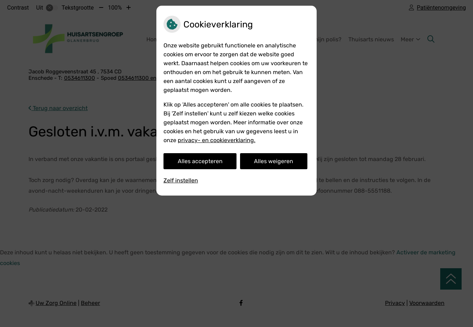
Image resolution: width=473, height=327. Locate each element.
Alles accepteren (200, 161)
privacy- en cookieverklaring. (216, 140)
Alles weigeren (273, 161)
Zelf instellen (180, 180)
